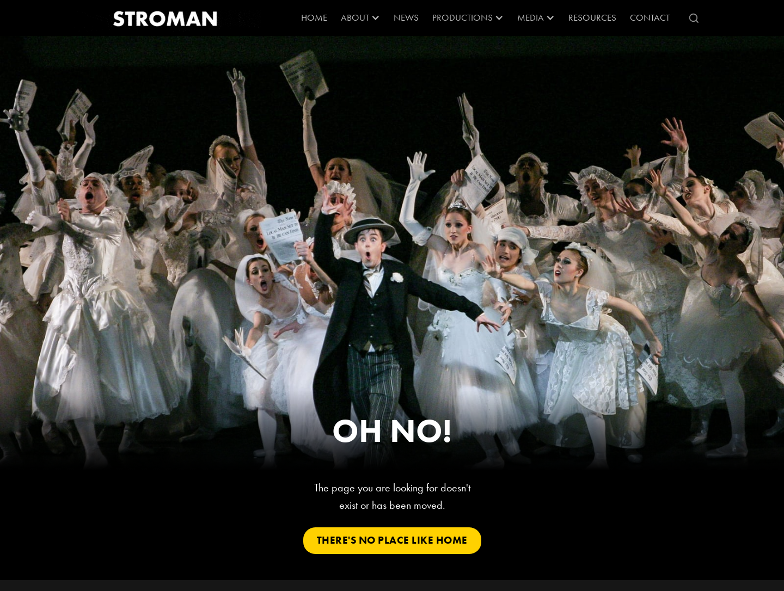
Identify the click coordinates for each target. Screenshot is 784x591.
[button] (360, 18)
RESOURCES (592, 17)
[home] (166, 18)
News (406, 17)
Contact (650, 17)
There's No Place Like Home (392, 540)
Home (314, 17)
